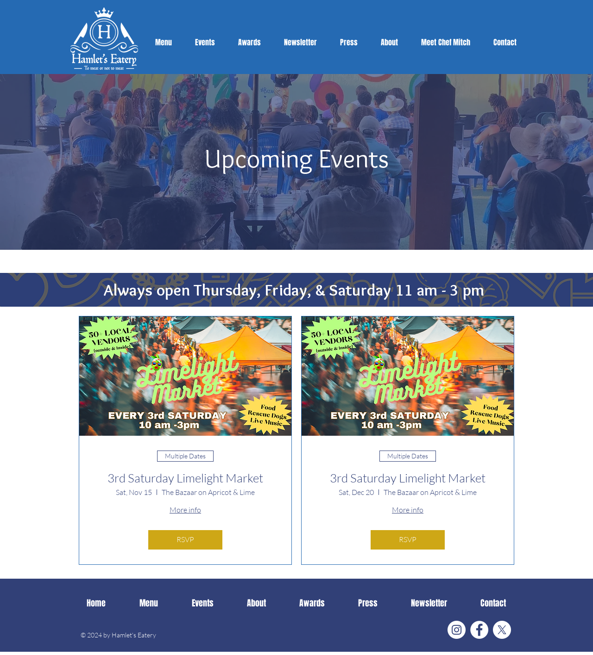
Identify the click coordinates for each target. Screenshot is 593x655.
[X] (502, 630)
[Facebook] (479, 630)
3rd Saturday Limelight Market (185, 478)
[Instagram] (457, 630)
